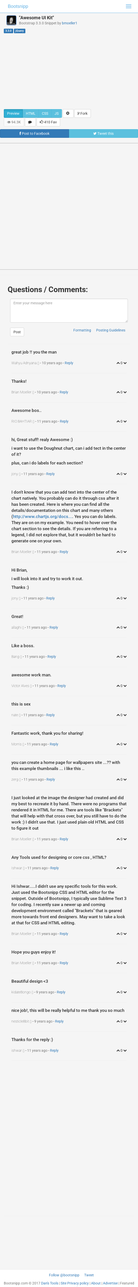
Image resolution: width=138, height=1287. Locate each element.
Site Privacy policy (75, 1283)
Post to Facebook (34, 133)
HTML (31, 113)
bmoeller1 (69, 23)
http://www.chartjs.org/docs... (42, 516)
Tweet (89, 1275)
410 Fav (48, 122)
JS (57, 113)
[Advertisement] (69, 71)
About (96, 1283)
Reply (69, 363)
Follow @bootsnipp (64, 1275)
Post (17, 332)
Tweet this (103, 133)
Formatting (82, 330)
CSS (45, 113)
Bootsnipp (18, 6)
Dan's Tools (49, 1283)
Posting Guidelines (110, 330)
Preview (13, 113)
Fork (83, 113)
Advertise (110, 1283)
